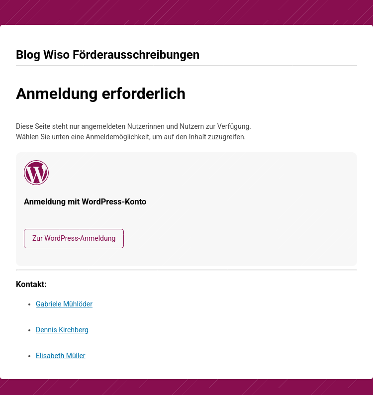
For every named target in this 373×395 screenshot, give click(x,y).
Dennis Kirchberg (62, 330)
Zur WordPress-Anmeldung (73, 238)
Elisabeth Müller (61, 356)
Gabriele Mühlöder (64, 304)
